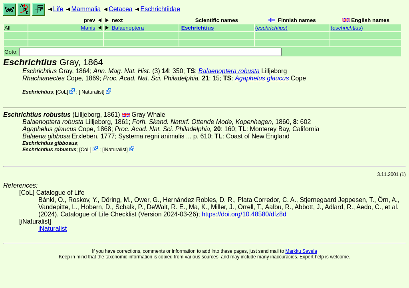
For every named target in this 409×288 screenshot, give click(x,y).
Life (58, 9)
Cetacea (121, 9)
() (271, 28)
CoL (62, 92)
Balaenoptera (128, 28)
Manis (88, 28)
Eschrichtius (197, 28)
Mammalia (86, 9)
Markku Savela (301, 251)
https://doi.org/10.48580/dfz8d (244, 214)
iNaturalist (91, 92)
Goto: (143, 52)
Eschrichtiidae (161, 9)
